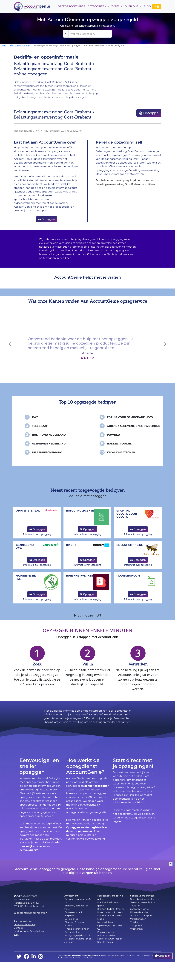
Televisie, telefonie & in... (143, 902)
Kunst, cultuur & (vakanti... (111, 912)
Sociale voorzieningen (142, 895)
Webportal (136, 925)
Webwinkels (136, 928)
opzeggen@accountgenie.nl (31, 912)
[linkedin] (34, 956)
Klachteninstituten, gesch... (107, 904)
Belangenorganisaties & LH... (77, 901)
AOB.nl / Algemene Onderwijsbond (133, 425)
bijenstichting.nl (129, 544)
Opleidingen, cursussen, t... (110, 927)
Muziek (101, 918)
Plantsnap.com (128, 575)
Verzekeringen (138, 918)
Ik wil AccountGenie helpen (29, 931)
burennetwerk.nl (80, 575)
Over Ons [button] (132, 6)
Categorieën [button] (97, 6)
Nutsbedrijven (105, 922)
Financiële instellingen (76, 928)
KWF (35, 417)
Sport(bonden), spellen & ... (144, 899)
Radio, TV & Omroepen (109, 938)
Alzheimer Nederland (49, 443)
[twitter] (18, 956)
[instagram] (40, 956)
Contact (18, 927)
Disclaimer (120, 955)
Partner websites (23, 921)
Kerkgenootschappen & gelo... (110, 897)
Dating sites (71, 918)
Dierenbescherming (47, 452)
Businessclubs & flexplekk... (73, 914)
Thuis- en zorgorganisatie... (139, 907)
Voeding (134, 922)
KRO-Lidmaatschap (121, 452)
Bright (71, 544)
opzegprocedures (71, 6)
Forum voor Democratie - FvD (130, 417)
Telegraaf (40, 425)
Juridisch (69, 942)
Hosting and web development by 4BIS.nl (75, 958)
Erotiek (68, 925)
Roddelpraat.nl (119, 443)
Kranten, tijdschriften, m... (111, 909)
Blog (147, 6)
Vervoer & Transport (141, 915)
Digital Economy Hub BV (89, 955)
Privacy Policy (132, 955)
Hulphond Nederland (49, 434)
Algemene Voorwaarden (149, 955)
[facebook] (26, 956)
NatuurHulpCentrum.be (84, 510)
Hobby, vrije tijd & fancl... (77, 935)
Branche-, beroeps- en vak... (76, 907)
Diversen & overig (74, 922)
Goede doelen (72, 932)
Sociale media (105, 942)
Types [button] (116, 6)
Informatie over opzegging (37, 534)
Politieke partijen (106, 935)
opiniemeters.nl (28, 510)
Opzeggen (149, 113)
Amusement (71, 895)
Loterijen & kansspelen (109, 915)
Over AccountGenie (24, 924)
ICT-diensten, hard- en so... (78, 938)
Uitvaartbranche (139, 912)
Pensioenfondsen (106, 932)
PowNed (113, 434)
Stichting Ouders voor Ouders (126, 513)
